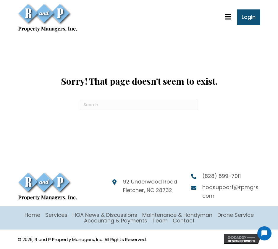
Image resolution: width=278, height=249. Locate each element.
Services (56, 215)
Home (32, 215)
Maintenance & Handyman (177, 215)
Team (160, 220)
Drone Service (235, 215)
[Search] (139, 105)
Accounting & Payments (115, 220)
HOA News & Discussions (104, 215)
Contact (184, 220)
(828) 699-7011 (221, 176)
